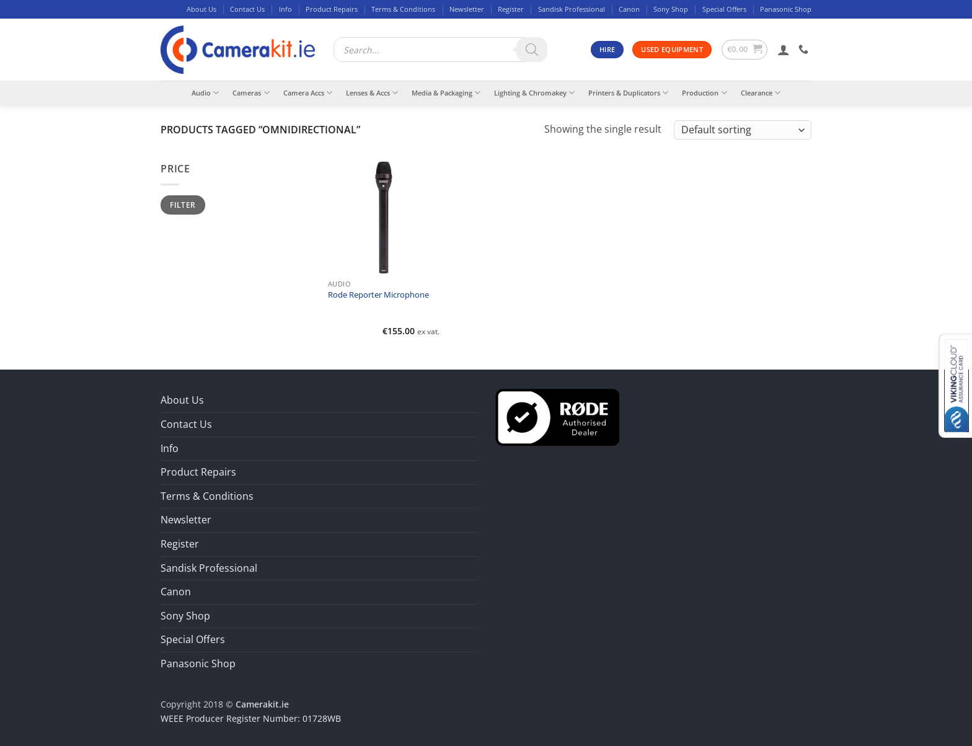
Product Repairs (332, 9)
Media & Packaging (446, 93)
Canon (629, 9)
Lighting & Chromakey (534, 93)
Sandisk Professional (571, 9)
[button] (745, 50)
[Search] (531, 49)
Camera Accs (307, 93)
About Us (201, 9)
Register (511, 9)
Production (704, 93)
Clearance (760, 93)
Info (285, 9)
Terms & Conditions (403, 9)
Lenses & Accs (372, 93)
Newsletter (466, 9)
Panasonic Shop (785, 9)
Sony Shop (670, 9)
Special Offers (724, 9)
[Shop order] (742, 130)
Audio (205, 93)
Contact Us (247, 9)
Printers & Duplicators (628, 93)
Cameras (250, 93)
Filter (182, 205)
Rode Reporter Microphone (378, 295)
